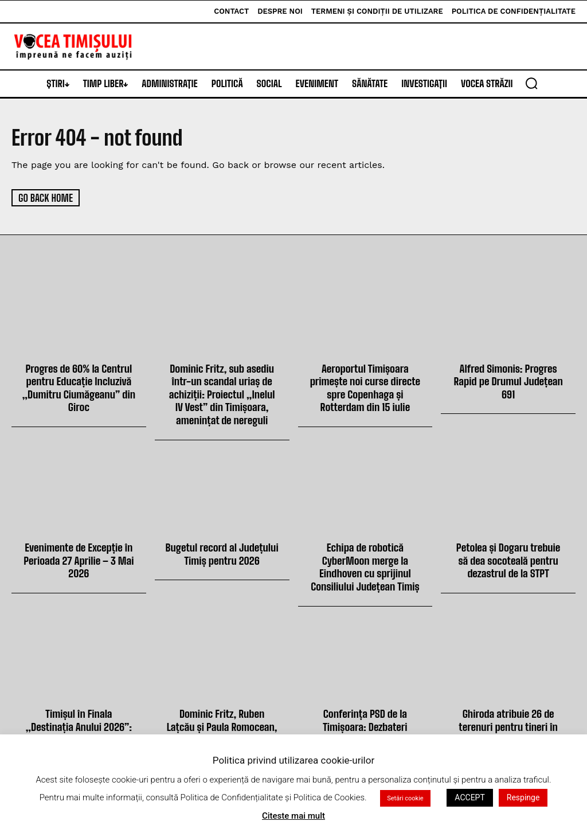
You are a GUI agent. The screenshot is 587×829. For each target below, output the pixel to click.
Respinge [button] (523, 797)
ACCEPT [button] (469, 797)
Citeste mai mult (293, 816)
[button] (531, 83)
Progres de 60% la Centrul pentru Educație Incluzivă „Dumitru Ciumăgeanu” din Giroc (79, 387)
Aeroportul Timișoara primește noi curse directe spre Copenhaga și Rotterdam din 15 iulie (364, 387)
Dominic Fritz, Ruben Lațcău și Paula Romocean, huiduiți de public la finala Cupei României (222, 727)
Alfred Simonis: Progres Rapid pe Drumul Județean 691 (508, 380)
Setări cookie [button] (405, 798)
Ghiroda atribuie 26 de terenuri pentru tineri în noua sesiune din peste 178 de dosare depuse (508, 727)
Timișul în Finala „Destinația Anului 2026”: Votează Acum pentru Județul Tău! (78, 720)
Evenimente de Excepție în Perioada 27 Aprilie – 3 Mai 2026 (78, 556)
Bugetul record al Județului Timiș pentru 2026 (222, 550)
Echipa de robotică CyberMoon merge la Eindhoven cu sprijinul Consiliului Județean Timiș (365, 563)
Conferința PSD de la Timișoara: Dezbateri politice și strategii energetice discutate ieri (365, 727)
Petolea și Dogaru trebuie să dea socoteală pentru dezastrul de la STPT (508, 556)
